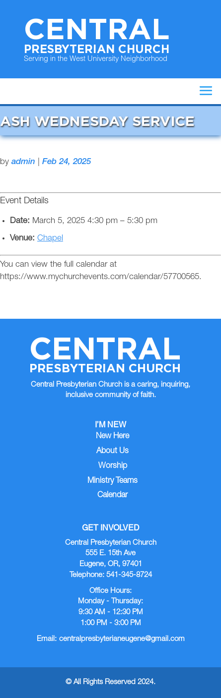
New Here (112, 437)
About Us (112, 452)
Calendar (112, 496)
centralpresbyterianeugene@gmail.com (122, 639)
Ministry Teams (112, 481)
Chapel (50, 238)
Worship (112, 466)
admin (23, 162)
